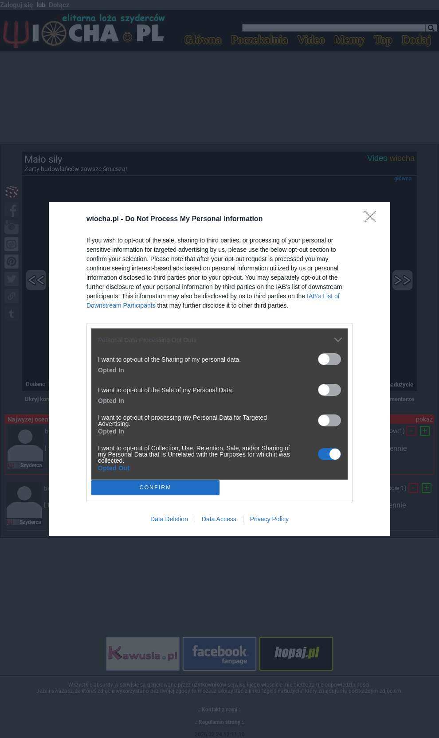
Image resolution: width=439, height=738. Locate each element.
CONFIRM (155, 487)
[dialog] (219, 369)
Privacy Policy (269, 519)
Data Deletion (169, 519)
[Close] (373, 219)
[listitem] (219, 339)
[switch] (329, 359)
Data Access (219, 519)
